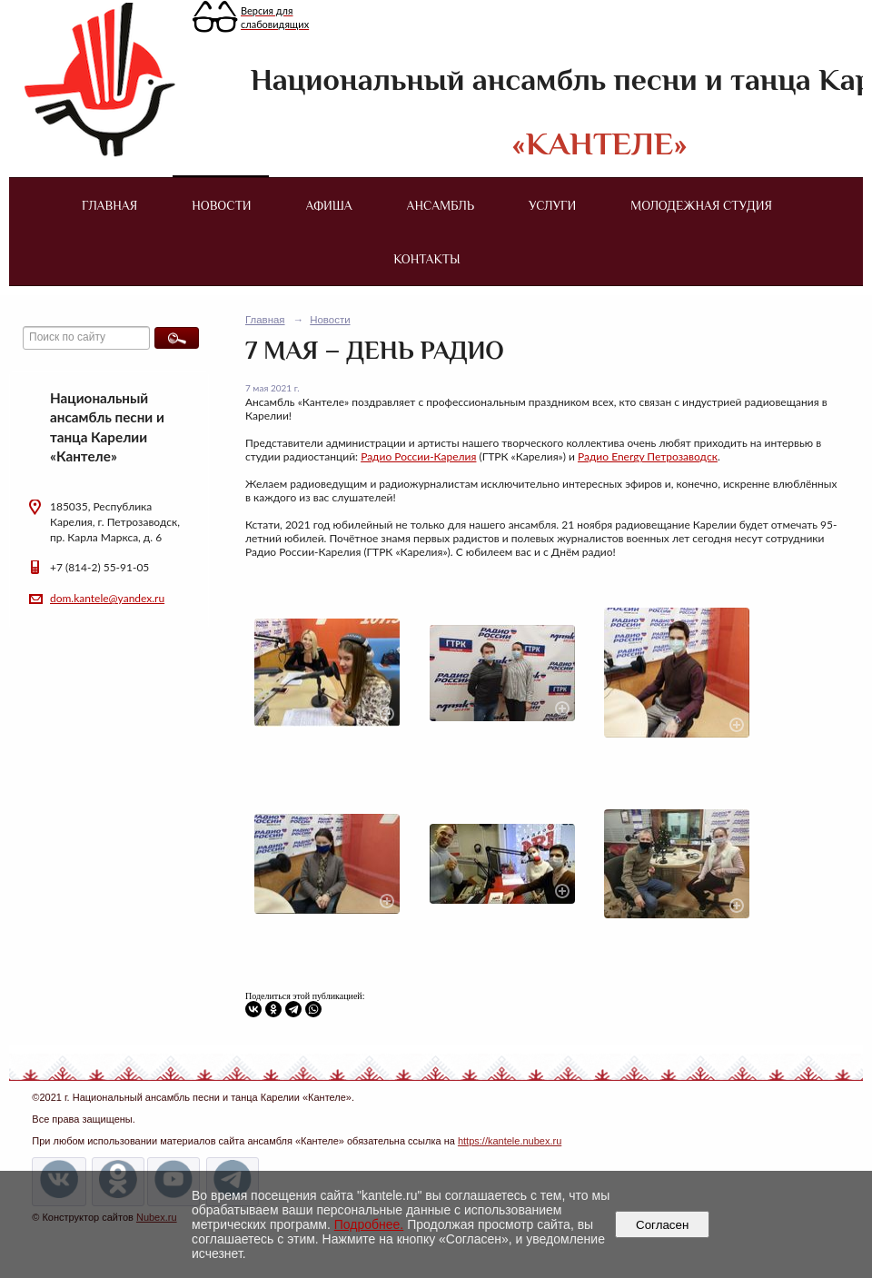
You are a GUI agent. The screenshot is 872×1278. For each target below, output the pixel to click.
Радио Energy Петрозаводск (648, 456)
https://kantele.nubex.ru (509, 1140)
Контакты (426, 259)
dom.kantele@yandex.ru (107, 598)
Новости (221, 205)
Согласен (662, 1225)
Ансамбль (440, 205)
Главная (109, 205)
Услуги (552, 205)
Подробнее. (369, 1224)
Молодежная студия (701, 205)
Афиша (329, 205)
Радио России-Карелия (418, 456)
